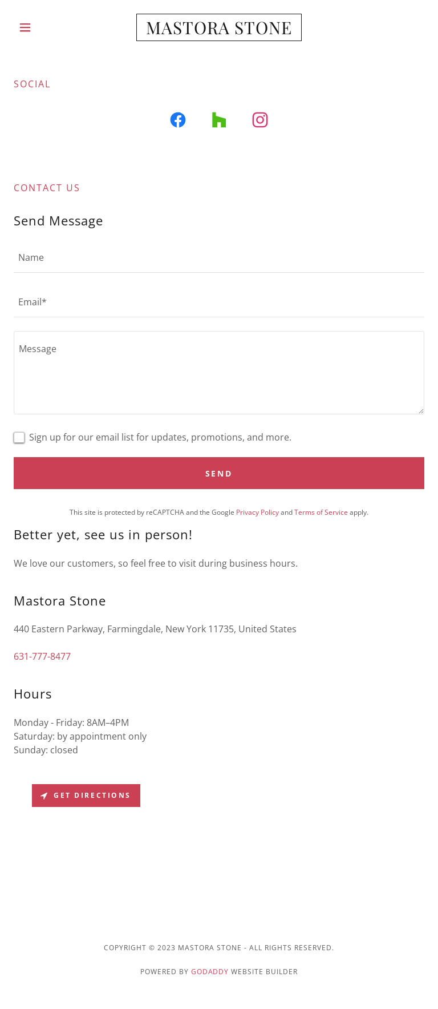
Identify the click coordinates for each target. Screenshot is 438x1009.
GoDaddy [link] (210, 971)
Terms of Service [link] (321, 512)
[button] (44, 27)
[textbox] (219, 257)
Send (219, 473)
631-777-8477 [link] (42, 656)
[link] (219, 31)
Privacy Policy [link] (257, 512)
